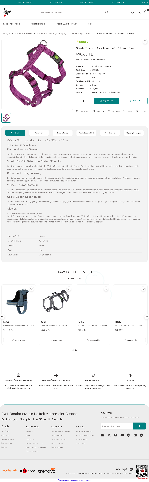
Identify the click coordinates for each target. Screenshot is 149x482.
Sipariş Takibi (31, 439)
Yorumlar (39, 133)
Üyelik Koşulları (57, 447)
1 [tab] (73, 350)
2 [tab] (76, 350)
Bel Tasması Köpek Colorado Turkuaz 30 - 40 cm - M (55, 325)
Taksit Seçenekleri (86, 133)
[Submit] (139, 426)
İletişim (4, 447)
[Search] (74, 12)
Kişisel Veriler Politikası (84, 431)
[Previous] (2, 316)
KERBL (6, 322)
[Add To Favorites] (145, 41)
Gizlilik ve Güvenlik (58, 435)
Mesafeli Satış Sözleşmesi (60, 431)
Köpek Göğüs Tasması (101, 66)
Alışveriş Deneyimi (133, 133)
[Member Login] (139, 12)
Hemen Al (135, 101)
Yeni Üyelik (5, 431)
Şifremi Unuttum (7, 439)
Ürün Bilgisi (15, 133)
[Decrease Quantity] (79, 101)
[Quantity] (83, 101)
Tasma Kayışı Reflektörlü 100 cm (16, 325)
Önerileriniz (110, 133)
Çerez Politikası (57, 443)
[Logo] (7, 12)
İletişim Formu (6, 443)
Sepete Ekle (106, 101)
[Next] (146, 316)
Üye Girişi (4, 435)
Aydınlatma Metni (82, 439)
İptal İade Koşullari (58, 439)
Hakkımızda (30, 431)
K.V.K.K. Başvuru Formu (85, 435)
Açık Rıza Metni (81, 443)
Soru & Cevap (62, 133)
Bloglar (29, 435)
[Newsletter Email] (123, 426)
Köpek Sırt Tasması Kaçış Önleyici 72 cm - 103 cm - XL (129, 325)
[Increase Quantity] (88, 101)
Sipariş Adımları (32, 451)
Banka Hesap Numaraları (36, 447)
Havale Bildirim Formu (34, 443)
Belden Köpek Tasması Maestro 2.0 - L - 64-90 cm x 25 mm (93, 325)
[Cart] (146, 12)
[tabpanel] (18, 314)
